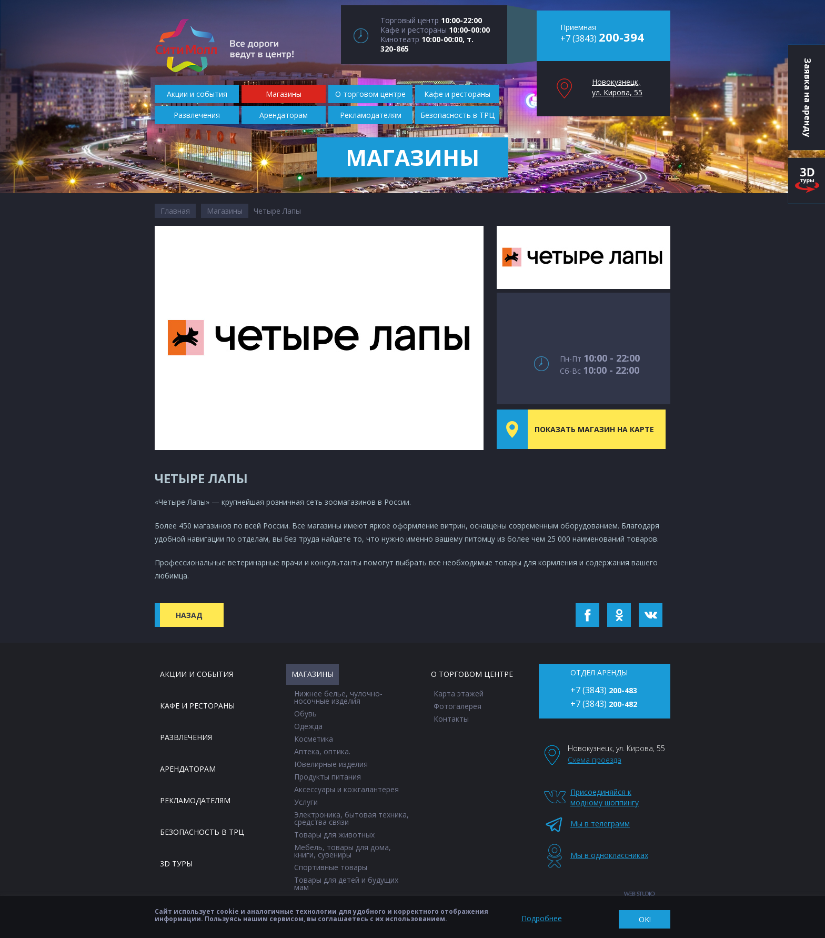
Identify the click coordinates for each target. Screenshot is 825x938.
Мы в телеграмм (600, 824)
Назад (189, 615)
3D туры (176, 864)
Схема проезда (594, 760)
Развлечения (186, 737)
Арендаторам (188, 769)
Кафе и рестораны (197, 706)
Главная (175, 211)
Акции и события (196, 674)
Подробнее (541, 918)
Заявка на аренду (807, 97)
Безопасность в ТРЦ (202, 832)
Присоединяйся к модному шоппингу (604, 797)
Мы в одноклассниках (605, 855)
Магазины (225, 211)
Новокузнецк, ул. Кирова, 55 (617, 87)
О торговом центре (472, 674)
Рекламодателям (195, 800)
